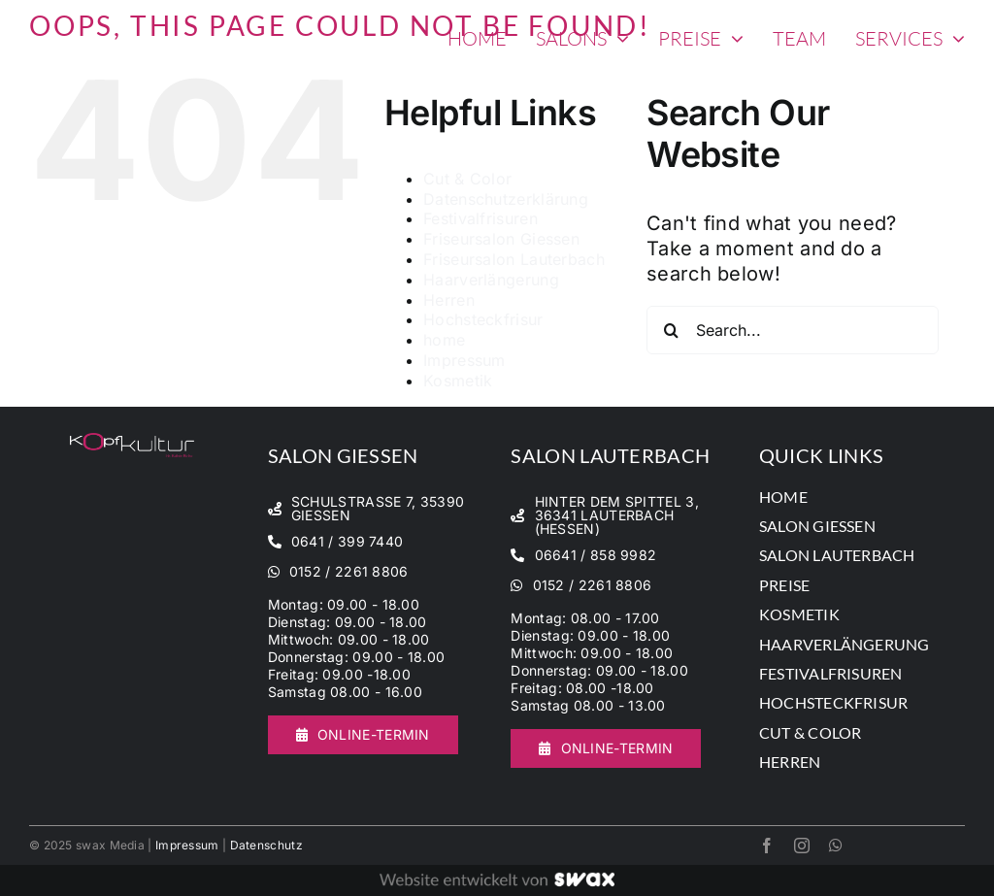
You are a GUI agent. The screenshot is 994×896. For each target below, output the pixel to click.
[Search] (670, 330)
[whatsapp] (836, 845)
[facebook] (767, 845)
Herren (449, 300)
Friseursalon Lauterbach (514, 259)
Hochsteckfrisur (483, 319)
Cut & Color (467, 178)
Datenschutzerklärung (505, 199)
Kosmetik (457, 380)
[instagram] (802, 845)
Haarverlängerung (491, 279)
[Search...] (792, 330)
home (444, 339)
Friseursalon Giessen (501, 239)
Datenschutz (266, 845)
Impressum (464, 360)
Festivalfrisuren (480, 218)
